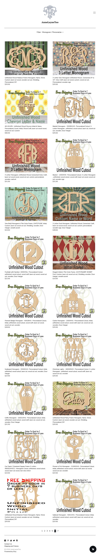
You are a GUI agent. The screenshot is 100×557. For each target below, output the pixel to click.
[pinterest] (8, 541)
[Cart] (93, 549)
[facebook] (5, 541)
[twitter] (14, 541)
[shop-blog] (11, 541)
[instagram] (17, 541)
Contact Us (8, 544)
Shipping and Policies (11, 546)
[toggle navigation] (94, 13)
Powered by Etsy (10, 551)
